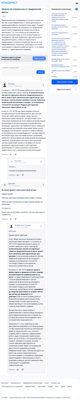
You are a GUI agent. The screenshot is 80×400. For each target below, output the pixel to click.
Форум (50, 386)
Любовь (12, 167)
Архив (63, 386)
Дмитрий (12, 231)
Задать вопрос (39, 58)
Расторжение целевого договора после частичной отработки (60, 26)
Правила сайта (30, 386)
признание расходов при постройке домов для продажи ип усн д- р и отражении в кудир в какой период (60, 17)
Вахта (4, 16)
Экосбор (54, 76)
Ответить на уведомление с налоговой (60, 33)
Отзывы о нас (55, 383)
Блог (56, 386)
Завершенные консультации (32, 383)
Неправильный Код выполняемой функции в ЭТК (60, 65)
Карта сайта (42, 386)
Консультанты (16, 383)
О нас (46, 383)
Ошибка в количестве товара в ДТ (61, 71)
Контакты (5, 383)
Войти (70, 386)
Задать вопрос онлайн (65, 82)
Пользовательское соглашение (12, 386)
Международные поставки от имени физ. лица (61, 60)
